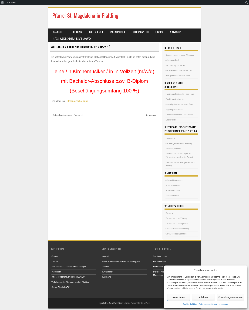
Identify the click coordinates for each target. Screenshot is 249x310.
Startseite (58, 32)
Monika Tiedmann (173, 185)
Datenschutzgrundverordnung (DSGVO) (68, 277)
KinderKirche (170, 120)
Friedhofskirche (159, 261)
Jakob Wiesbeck (172, 60)
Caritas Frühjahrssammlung (177, 229)
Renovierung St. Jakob (175, 65)
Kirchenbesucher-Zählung (176, 218)
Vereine (105, 267)
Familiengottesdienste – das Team (179, 94)
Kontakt (54, 261)
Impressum (223, 304)
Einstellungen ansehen (230, 297)
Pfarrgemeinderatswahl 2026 (177, 76)
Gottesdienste (96, 32)
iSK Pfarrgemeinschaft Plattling (178, 143)
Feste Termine (76, 32)
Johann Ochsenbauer (174, 180)
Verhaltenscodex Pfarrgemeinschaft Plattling (70, 282)
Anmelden (11, 2)
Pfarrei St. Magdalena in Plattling (85, 15)
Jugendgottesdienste (174, 109)
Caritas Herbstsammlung (175, 234)
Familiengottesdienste (174, 99)
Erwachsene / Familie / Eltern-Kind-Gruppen (121, 261)
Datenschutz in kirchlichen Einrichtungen (68, 267)
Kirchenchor (107, 272)
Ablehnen (203, 297)
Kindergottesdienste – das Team (179, 115)
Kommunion (175, 32)
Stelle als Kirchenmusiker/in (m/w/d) (72, 38)
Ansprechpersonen (173, 149)
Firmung (159, 32)
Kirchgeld (169, 213)
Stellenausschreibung (77, 101)
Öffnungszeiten (141, 32)
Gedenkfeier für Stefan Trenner (178, 70)
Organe (54, 256)
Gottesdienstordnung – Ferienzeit (66, 115)
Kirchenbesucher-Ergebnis (176, 223)
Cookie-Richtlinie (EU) (60, 287)
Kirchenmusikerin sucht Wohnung (179, 55)
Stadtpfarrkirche (160, 256)
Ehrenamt (106, 277)
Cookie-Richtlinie (190, 304)
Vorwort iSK (170, 138)
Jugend (105, 256)
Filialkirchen (158, 267)
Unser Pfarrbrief (118, 32)
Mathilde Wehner (172, 191)
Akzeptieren (178, 297)
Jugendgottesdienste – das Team (179, 104)
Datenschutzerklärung (208, 304)
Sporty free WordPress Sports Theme (114, 303)
